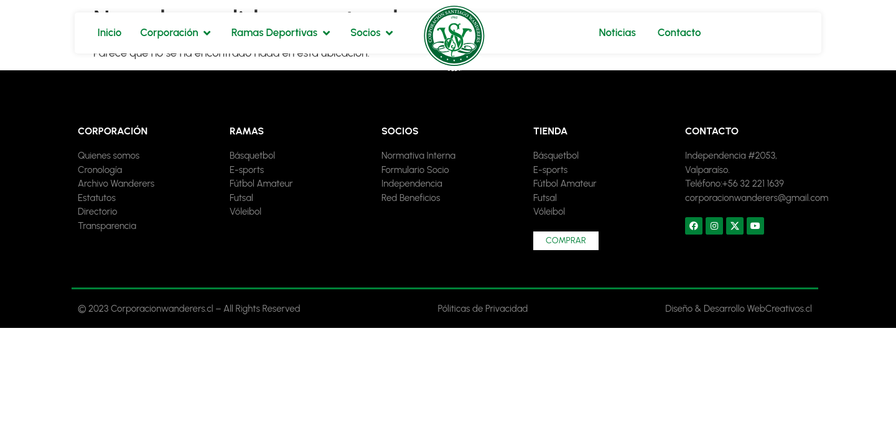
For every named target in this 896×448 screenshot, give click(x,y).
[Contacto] (679, 33)
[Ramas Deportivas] (281, 33)
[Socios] (372, 33)
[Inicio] (109, 33)
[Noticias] (617, 33)
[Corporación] (176, 33)
